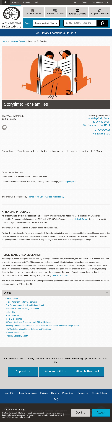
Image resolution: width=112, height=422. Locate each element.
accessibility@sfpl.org (78, 219)
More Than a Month (13, 315)
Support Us (23, 371)
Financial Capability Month (16, 336)
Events (7, 292)
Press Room (68, 393)
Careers (55, 393)
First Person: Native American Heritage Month (24, 305)
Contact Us (83, 393)
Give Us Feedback (88, 371)
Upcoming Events (17, 41)
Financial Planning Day (15, 332)
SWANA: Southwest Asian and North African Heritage (28, 322)
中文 (37, 2)
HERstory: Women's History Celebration (22, 309)
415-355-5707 (102, 130)
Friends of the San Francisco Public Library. (46, 197)
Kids (75, 2)
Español (26, 2)
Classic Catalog (99, 393)
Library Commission (27, 393)
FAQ (56, 399)
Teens (84, 2)
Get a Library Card (100, 2)
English (15, 2)
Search (28, 23)
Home (4, 41)
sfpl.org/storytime (69, 182)
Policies (43, 393)
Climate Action (11, 299)
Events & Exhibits (77, 14)
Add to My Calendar (4, 127)
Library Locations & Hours (57, 33)
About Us (9, 393)
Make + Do (10, 312)
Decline (80, 412)
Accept (101, 412)
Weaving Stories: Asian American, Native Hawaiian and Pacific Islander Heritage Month (42, 326)
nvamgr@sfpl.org (101, 133)
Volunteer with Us (55, 371)
